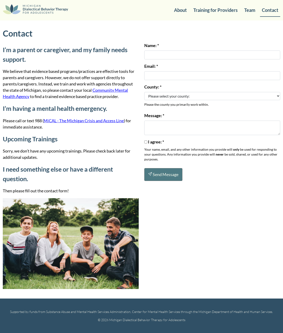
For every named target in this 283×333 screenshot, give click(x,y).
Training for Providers (215, 10)
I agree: (156, 141)
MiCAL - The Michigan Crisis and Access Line (84, 120)
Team (249, 10)
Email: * (151, 66)
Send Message (163, 174)
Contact (270, 10)
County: (152, 86)
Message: (154, 115)
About (180, 10)
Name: (151, 45)
